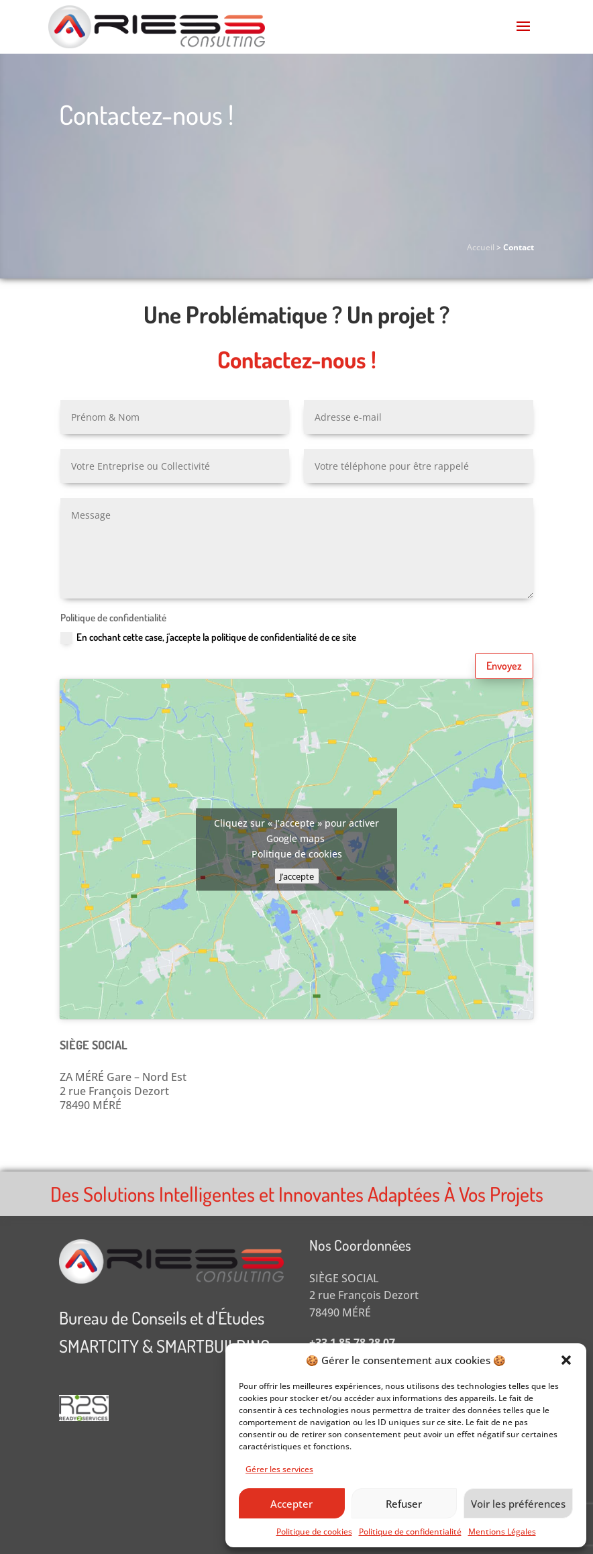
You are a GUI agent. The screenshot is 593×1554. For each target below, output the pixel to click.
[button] (566, 1360)
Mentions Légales (502, 1531)
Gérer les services (279, 1469)
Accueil (480, 247)
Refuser (404, 1503)
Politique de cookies (314, 1531)
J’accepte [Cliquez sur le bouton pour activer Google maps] (297, 876)
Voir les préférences (518, 1503)
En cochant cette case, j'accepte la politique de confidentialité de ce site (208, 637)
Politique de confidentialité (410, 1531)
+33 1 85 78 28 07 (352, 1342)
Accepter (291, 1503)
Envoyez (504, 665)
